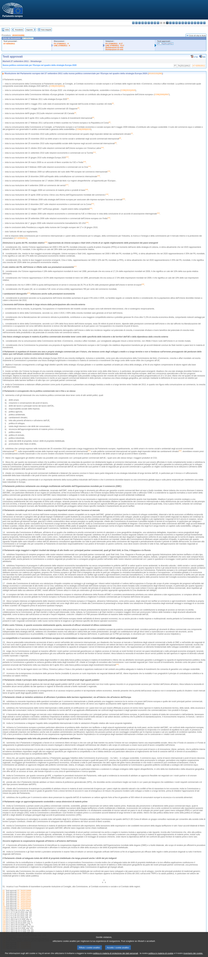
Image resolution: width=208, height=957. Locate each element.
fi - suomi (201, 23)
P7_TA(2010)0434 (24, 903)
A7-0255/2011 (9, 44)
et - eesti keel (149, 23)
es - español (136, 23)
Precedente (19, 30)
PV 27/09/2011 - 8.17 (114, 44)
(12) (4, 910)
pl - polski (186, 23)
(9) (4, 905)
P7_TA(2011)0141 (24, 898)
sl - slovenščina (198, 23)
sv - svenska (204, 23)
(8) (4, 903)
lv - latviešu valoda (170, 23)
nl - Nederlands (183, 23)
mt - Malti (179, 23)
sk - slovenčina (195, 23)
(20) (4, 925)
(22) (4, 928)
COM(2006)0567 (161, 94)
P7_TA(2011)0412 (165, 44)
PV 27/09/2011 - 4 (61, 44)
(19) (4, 923)
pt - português (189, 23)
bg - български (133, 23)
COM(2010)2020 (128, 90)
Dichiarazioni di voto (114, 47)
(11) (4, 908)
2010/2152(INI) (18, 35)
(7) (4, 901)
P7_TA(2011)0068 (24, 891)
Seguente (29, 30)
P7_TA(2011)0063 (24, 900)
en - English (155, 23)
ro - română (192, 23)
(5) (4, 898)
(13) (4, 912)
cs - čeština (139, 23)
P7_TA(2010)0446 (24, 905)
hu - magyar (176, 23)
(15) (4, 916)
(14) (4, 914)
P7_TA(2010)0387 (24, 907)
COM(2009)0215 (83, 129)
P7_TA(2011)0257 (24, 896)
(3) (4, 894)
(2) (4, 892)
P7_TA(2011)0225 (24, 894)
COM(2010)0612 (57, 86)
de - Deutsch (145, 23)
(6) (4, 900)
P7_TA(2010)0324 (24, 908)
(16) (4, 917)
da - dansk (142, 23)
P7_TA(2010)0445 (24, 901)
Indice (7, 30)
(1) (4, 891)
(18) (4, 921)
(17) (4, 919)
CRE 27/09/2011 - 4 (62, 46)
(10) (4, 907)
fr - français (158, 23)
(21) (4, 926)
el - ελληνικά (152, 23)
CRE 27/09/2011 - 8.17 (114, 46)
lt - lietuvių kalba (173, 23)
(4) (4, 896)
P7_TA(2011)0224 (24, 892)
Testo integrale (46, 30)
